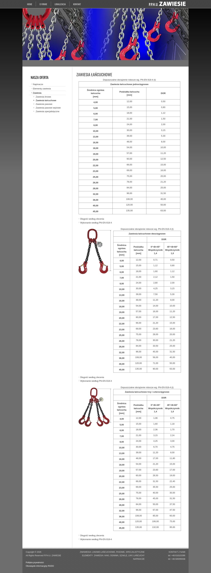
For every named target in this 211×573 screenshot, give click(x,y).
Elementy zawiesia (42, 88)
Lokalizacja (60, 4)
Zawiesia (37, 93)
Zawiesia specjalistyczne (47, 111)
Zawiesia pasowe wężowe (48, 107)
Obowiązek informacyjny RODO (40, 566)
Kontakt (77, 4)
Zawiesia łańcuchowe (46, 100)
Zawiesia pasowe (44, 104)
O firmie (43, 4)
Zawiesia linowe (43, 97)
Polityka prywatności (35, 562)
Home (29, 4)
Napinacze (38, 84)
